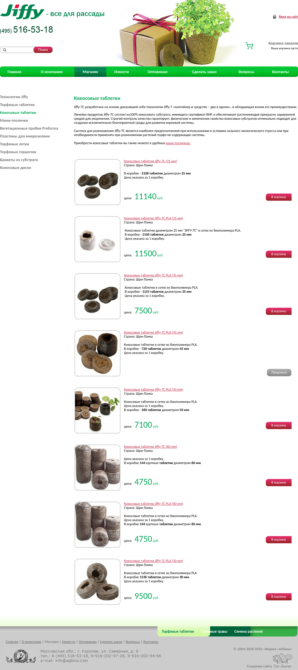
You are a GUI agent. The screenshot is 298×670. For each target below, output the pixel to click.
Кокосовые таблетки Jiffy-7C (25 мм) (150, 161)
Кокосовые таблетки (18, 112)
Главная (14, 71)
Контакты (280, 71)
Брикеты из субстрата (19, 159)
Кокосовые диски (15, 167)
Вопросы (246, 71)
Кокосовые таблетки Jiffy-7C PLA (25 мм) (153, 218)
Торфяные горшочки (18, 151)
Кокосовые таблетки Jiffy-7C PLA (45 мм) (153, 332)
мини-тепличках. (178, 143)
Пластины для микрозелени (25, 136)
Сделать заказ (204, 71)
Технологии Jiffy (14, 96)
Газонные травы (214, 631)
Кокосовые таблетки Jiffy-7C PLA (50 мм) (153, 389)
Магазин (90, 71)
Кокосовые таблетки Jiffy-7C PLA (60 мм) (153, 504)
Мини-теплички (14, 120)
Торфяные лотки (14, 144)
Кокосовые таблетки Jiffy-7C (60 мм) (150, 447)
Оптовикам (158, 71)
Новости (121, 71)
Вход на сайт (288, 17)
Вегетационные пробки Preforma (29, 128)
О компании (51, 71)
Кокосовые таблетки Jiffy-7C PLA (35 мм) (153, 275)
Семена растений (247, 631)
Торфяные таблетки (17, 104)
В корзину (278, 197)
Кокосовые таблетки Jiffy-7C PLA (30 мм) (153, 561)
